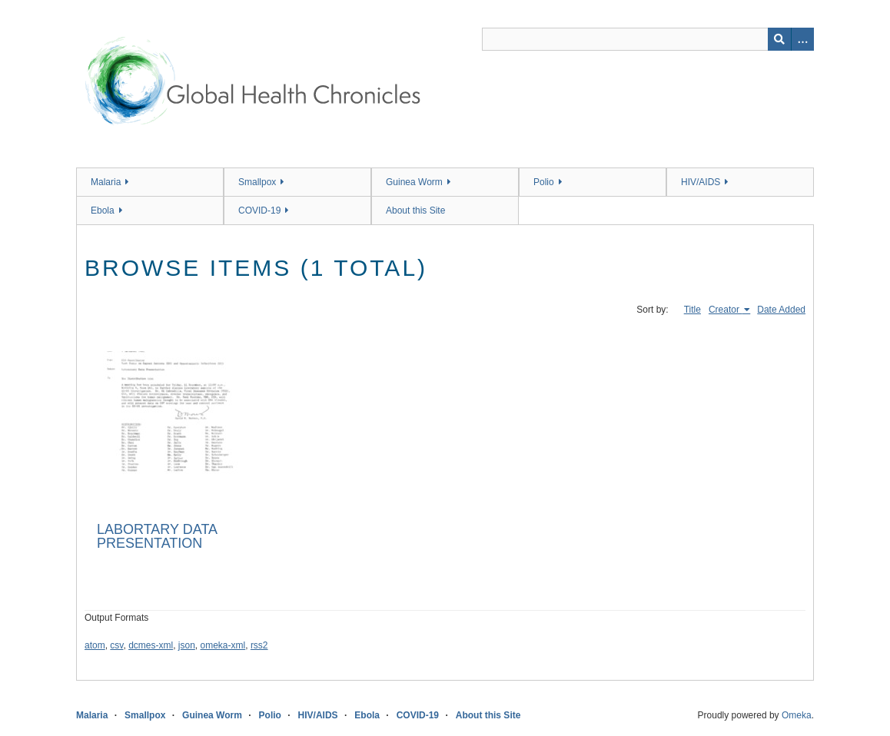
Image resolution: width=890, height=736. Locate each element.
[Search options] (802, 39)
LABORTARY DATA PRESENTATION (157, 536)
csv (116, 645)
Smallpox (257, 182)
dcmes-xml (150, 645)
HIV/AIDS (700, 182)
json (186, 645)
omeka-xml (223, 645)
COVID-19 (259, 210)
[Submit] (779, 39)
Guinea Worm (414, 182)
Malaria (106, 182)
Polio (543, 182)
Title (692, 309)
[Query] (648, 39)
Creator (725, 309)
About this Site (415, 210)
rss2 (259, 645)
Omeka (797, 715)
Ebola (103, 210)
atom (95, 645)
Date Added (781, 309)
